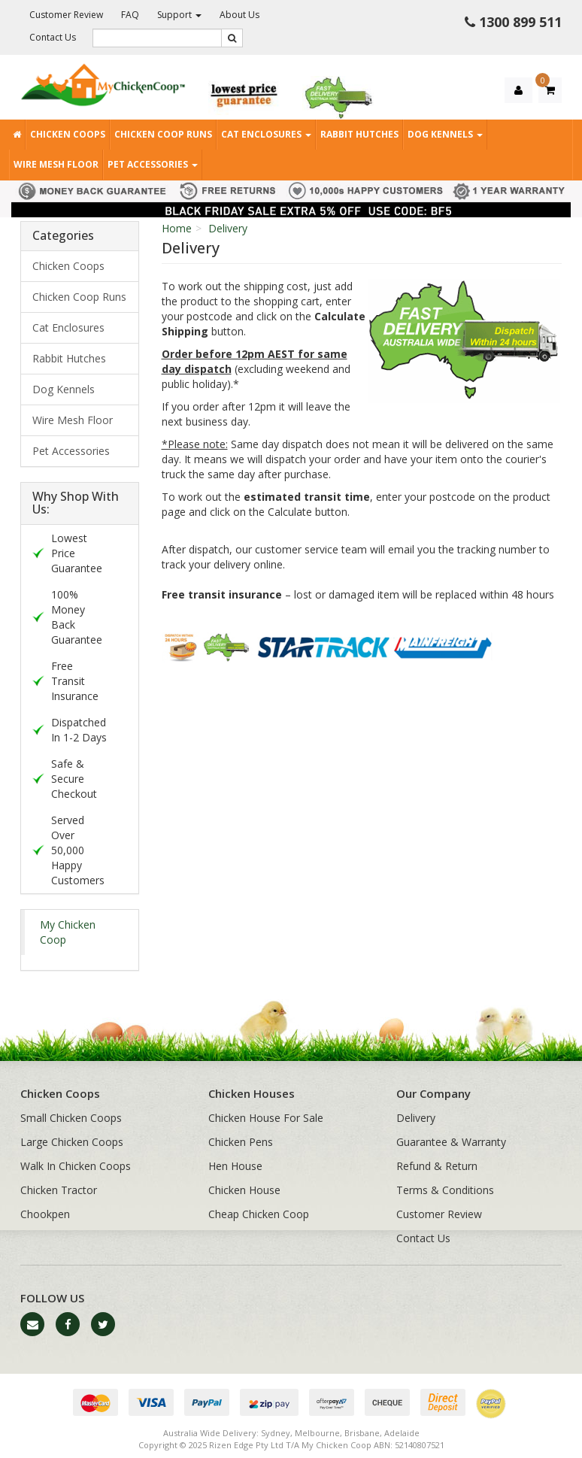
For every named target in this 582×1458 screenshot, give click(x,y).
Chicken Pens (240, 1142)
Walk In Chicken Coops (75, 1166)
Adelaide (402, 1432)
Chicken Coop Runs (163, 134)
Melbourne (317, 1432)
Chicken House (244, 1190)
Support (179, 14)
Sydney (275, 1432)
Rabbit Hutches (359, 134)
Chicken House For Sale (265, 1118)
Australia (180, 1432)
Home (177, 228)
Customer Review (66, 14)
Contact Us (52, 37)
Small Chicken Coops (71, 1118)
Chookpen (45, 1214)
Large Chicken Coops (71, 1142)
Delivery (227, 228)
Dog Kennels (445, 134)
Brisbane (362, 1432)
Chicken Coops (67, 134)
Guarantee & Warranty (451, 1142)
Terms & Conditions (445, 1190)
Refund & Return (436, 1166)
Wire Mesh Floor (56, 164)
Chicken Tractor (58, 1190)
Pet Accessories (153, 164)
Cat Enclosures (266, 134)
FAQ (130, 14)
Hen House (235, 1166)
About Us (239, 14)
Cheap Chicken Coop (258, 1214)
